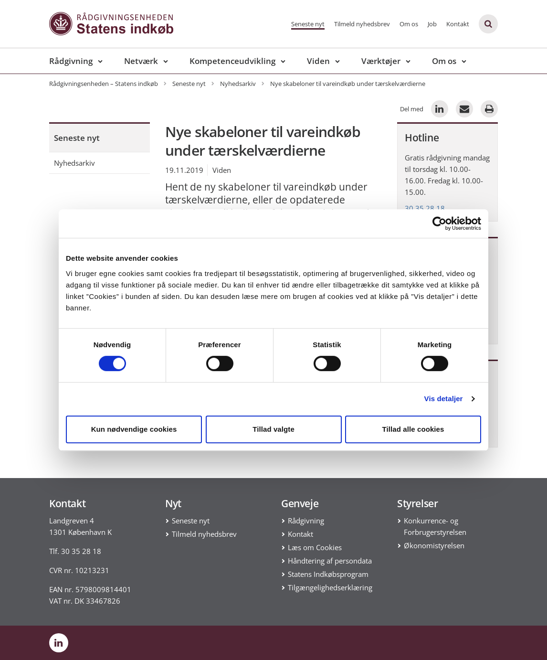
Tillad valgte (273, 429)
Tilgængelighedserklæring (330, 587)
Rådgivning (71, 60)
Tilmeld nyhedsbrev (362, 24)
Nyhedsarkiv (74, 163)
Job (432, 24)
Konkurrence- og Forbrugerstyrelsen (435, 526)
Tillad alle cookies (413, 429)
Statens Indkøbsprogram (328, 574)
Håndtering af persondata (330, 560)
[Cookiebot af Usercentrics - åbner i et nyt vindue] (439, 223)
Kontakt (457, 24)
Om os (409, 24)
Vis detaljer (443, 398)
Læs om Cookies (315, 547)
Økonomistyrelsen (434, 545)
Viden (318, 60)
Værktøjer (380, 60)
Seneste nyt (308, 24)
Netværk (141, 60)
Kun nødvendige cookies (134, 429)
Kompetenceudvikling (232, 60)
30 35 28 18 (425, 208)
